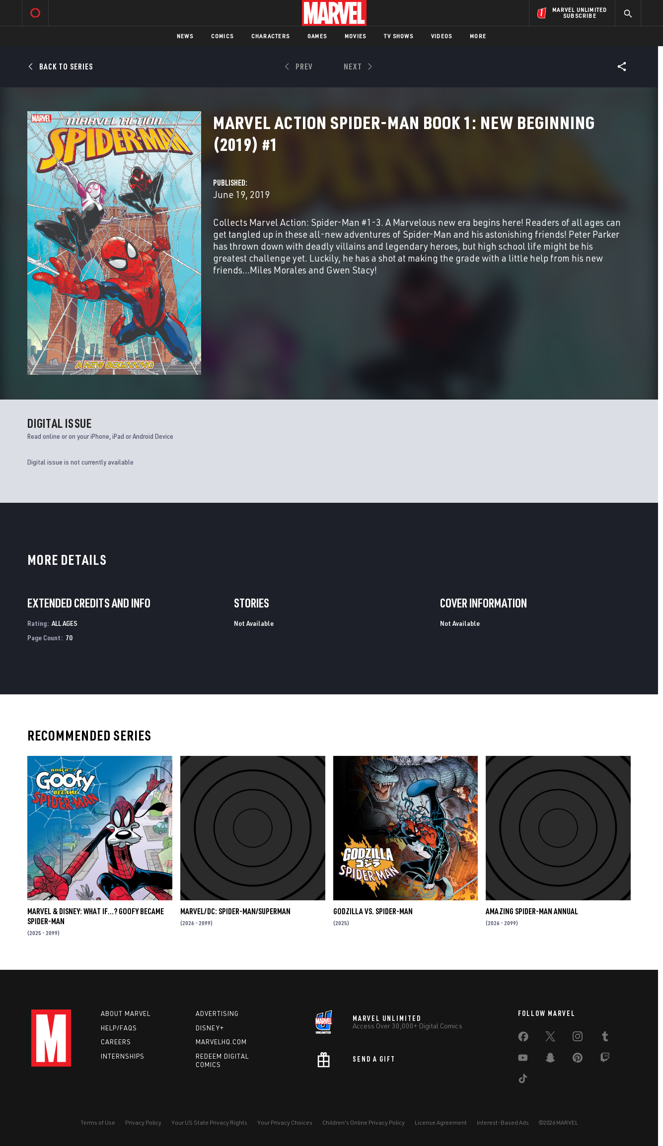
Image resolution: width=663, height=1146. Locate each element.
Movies (355, 36)
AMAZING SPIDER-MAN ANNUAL (532, 911)
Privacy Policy (143, 1122)
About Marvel (125, 1013)
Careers (116, 1042)
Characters (270, 36)
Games (317, 36)
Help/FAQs (119, 1028)
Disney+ (210, 1028)
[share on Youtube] (523, 1060)
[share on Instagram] (578, 1038)
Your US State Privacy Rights (209, 1122)
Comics (222, 36)
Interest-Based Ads (503, 1122)
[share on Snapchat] (550, 1060)
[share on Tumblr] (605, 1038)
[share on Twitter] (550, 1038)
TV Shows (398, 36)
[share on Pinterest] (578, 1060)
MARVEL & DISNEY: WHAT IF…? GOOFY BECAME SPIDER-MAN (95, 916)
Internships (123, 1056)
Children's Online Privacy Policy (363, 1122)
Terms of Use (97, 1122)
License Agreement (441, 1122)
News (185, 36)
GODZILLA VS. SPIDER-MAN (373, 911)
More (478, 36)
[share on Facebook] (523, 1039)
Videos (441, 36)
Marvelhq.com (221, 1042)
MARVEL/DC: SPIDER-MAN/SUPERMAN (235, 911)
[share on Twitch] (605, 1060)
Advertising (217, 1013)
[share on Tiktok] (523, 1080)
